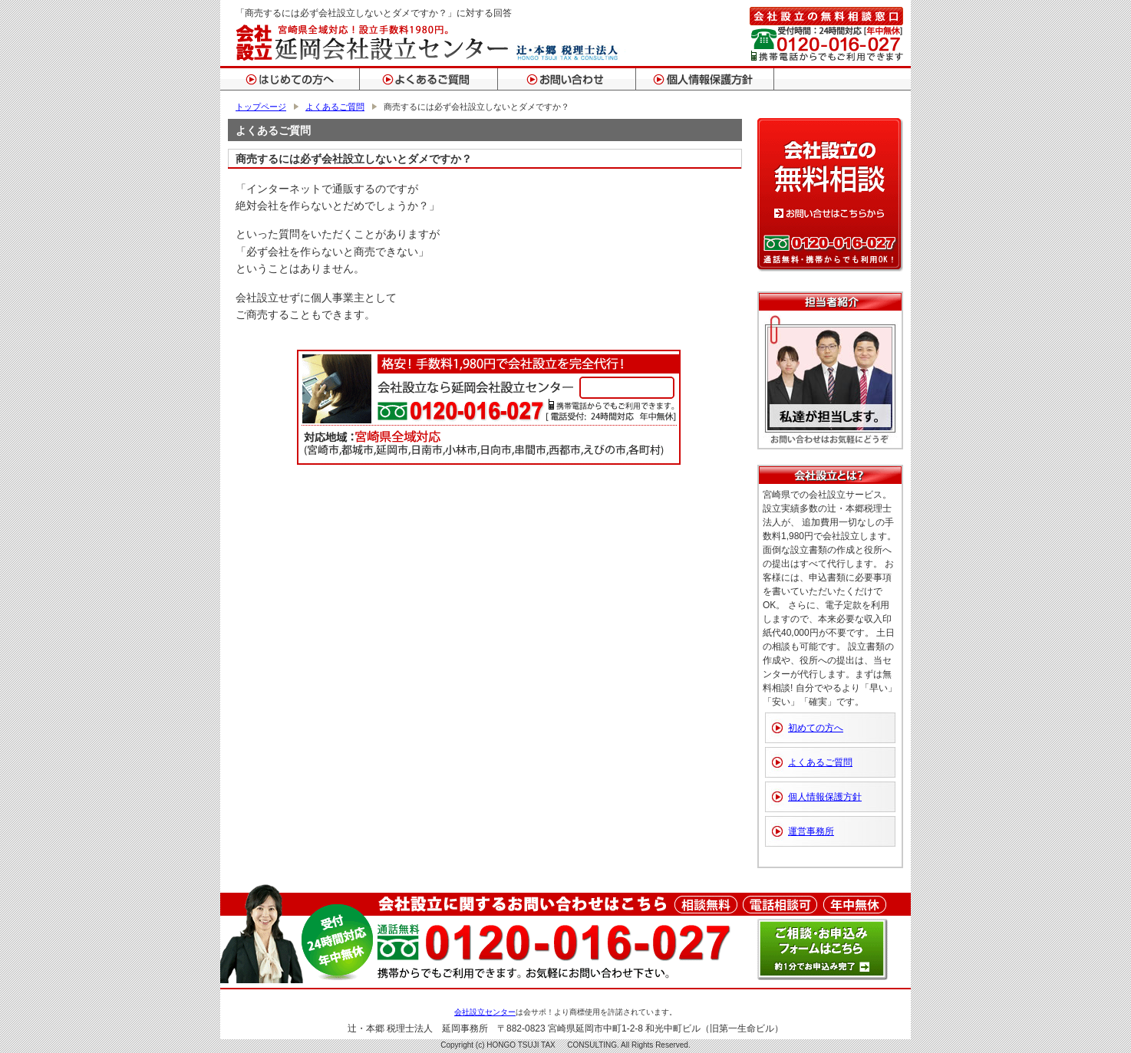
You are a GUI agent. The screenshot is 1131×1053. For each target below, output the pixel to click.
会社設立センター (485, 1012)
